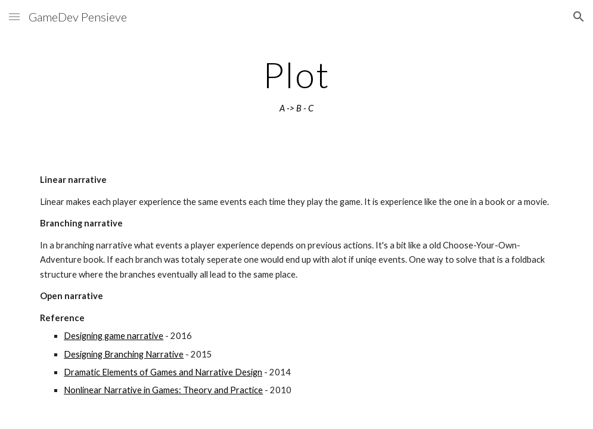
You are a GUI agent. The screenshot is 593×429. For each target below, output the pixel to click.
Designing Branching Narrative (124, 354)
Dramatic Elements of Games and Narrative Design (163, 372)
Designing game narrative (113, 336)
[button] (14, 16)
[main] (296, 85)
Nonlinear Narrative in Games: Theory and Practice (163, 390)
